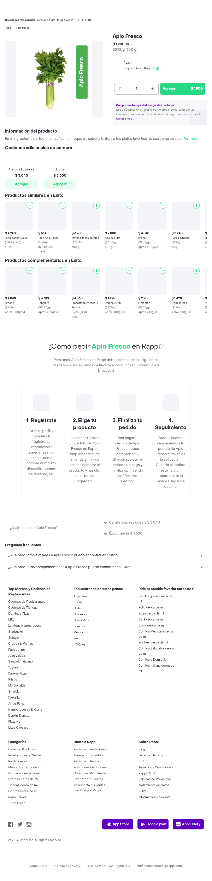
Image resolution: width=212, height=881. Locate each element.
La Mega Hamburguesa (24, 626)
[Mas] (152, 88)
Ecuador (79, 626)
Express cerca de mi (23, 779)
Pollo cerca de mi (151, 607)
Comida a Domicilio (153, 660)
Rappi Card (147, 773)
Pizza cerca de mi (151, 613)
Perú (76, 638)
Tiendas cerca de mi (23, 785)
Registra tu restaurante (90, 749)
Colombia (80, 614)
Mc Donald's (17, 686)
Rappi (8, 27)
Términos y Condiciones (156, 767)
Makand (68, 20)
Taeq (60, 20)
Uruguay (79, 644)
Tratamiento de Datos (154, 785)
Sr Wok (13, 692)
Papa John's (16, 650)
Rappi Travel (17, 797)
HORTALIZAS (83, 20)
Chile (77, 608)
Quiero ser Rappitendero (91, 773)
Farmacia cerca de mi (24, 773)
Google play (153, 824)
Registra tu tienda (86, 761)
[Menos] (120, 88)
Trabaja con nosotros (88, 755)
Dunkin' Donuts (18, 716)
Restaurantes (17, 761)
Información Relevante (155, 797)
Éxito (52, 20)
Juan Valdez (16, 656)
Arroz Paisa (16, 704)
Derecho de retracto (153, 755)
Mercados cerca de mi (24, 767)
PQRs (143, 791)
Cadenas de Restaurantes (26, 602)
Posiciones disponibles (90, 767)
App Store (118, 824)
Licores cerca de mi (22, 791)
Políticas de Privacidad (155, 779)
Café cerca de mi (151, 620)
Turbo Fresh (16, 803)
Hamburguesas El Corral (25, 710)
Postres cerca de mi (153, 642)
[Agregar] (29, 205)
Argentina (80, 596)
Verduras (42, 20)
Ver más (191, 138)
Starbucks (15, 632)
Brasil (77, 602)
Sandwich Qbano (20, 662)
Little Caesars (18, 728)
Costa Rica (81, 620)
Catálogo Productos (22, 749)
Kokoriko (14, 698)
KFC (11, 620)
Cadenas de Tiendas (22, 608)
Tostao (13, 668)
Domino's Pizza (19, 614)
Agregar (21, 184)
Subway (13, 638)
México (78, 632)
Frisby (12, 680)
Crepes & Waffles (21, 644)
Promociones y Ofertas (25, 755)
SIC (141, 761)
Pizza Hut (14, 722)
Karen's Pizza (17, 674)
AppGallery (188, 824)
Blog (142, 749)
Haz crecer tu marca (88, 779)
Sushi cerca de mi (152, 626)
